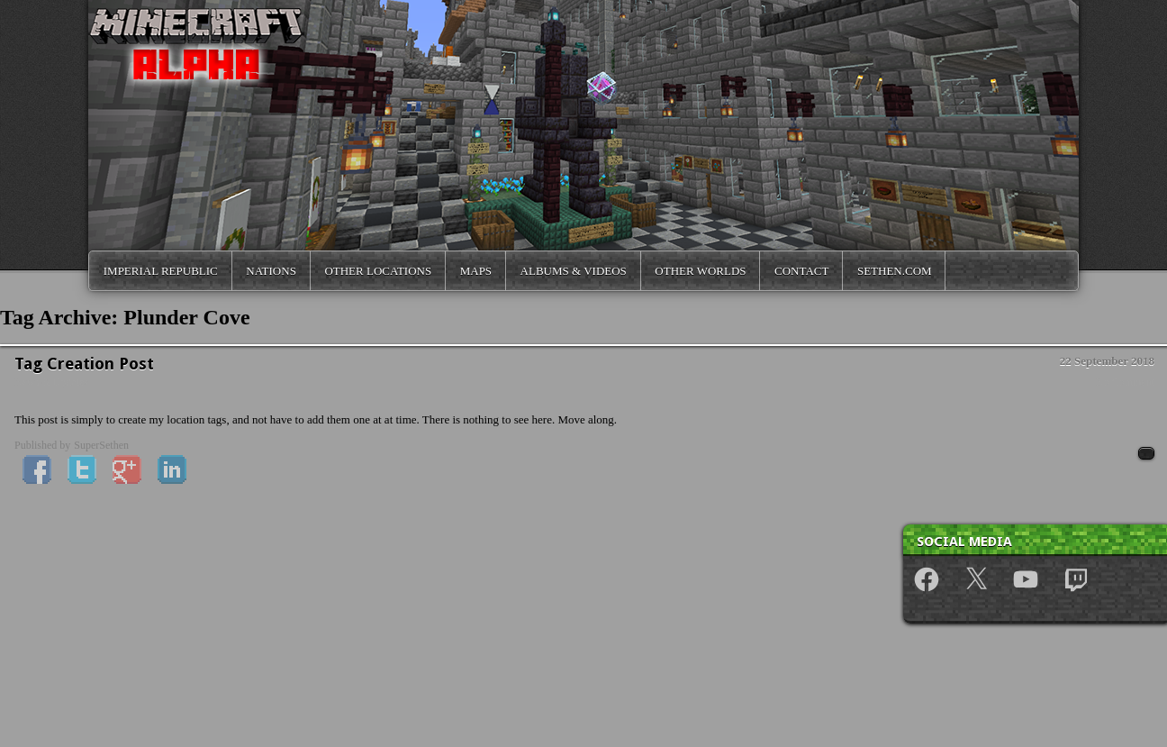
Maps (476, 271)
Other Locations (377, 271)
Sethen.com (894, 271)
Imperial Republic (161, 271)
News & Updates (51, 382)
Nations (271, 271)
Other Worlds (700, 271)
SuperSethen (101, 445)
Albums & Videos (573, 271)
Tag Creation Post (84, 363)
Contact (801, 271)
